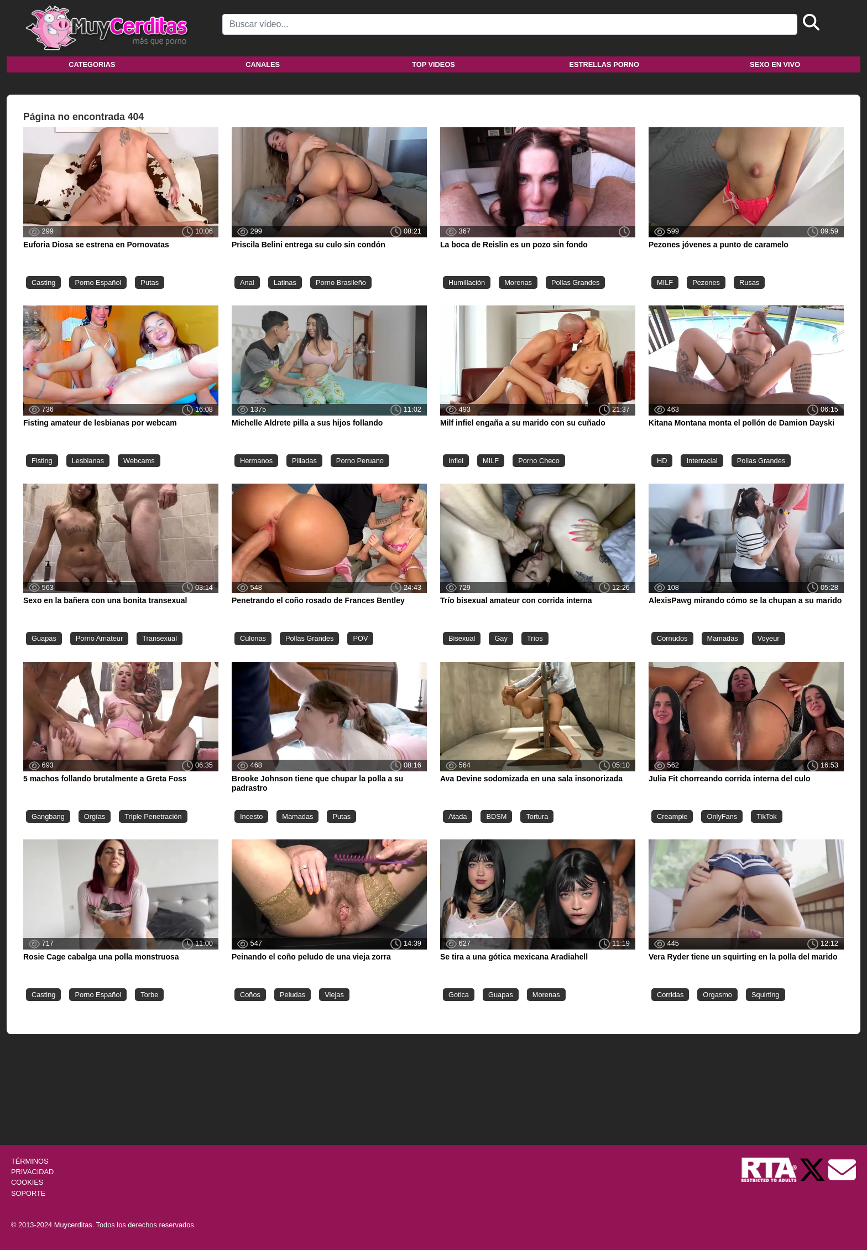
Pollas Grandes (575, 282)
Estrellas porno (605, 64)
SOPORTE (28, 1193)
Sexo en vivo (775, 64)
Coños (250, 994)
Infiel (455, 461)
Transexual (159, 638)
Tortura (537, 816)
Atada (457, 816)
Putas (149, 282)
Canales (263, 64)
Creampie (672, 816)
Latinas (285, 282)
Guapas (44, 638)
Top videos (433, 64)
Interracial (701, 461)
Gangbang (48, 816)
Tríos (535, 638)
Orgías (94, 816)
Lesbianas (88, 461)
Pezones (706, 282)
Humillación (466, 282)
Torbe (149, 994)
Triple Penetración (152, 816)
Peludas (292, 994)
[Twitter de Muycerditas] (813, 1169)
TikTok (766, 816)
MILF (665, 282)
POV (360, 638)
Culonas (253, 638)
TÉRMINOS (30, 1161)
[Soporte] (842, 1169)
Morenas (518, 282)
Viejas (334, 994)
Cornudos (672, 638)
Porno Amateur (99, 638)
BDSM (496, 816)
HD (662, 461)
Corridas (670, 994)
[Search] (509, 24)
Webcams (139, 461)
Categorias (92, 64)
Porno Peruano (360, 461)
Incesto (251, 816)
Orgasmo (717, 994)
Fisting (42, 461)
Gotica (458, 994)
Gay (500, 638)
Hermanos (256, 461)
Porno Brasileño (341, 282)
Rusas (749, 282)
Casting (43, 282)
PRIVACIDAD (32, 1172)
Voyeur (769, 638)
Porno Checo (539, 461)
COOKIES (27, 1182)
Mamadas (722, 638)
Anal (247, 282)
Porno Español (98, 282)
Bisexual (461, 638)
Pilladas (304, 461)
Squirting (765, 994)
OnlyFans (722, 816)
